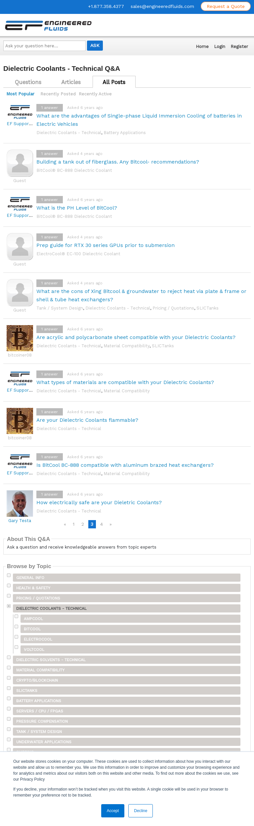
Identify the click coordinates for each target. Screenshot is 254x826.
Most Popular (20, 93)
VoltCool (34, 649)
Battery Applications (125, 132)
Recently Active (95, 93)
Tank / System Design (59, 308)
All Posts (114, 82)
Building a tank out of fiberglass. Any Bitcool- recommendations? (117, 162)
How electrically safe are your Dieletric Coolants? (99, 502)
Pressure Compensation (42, 721)
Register (239, 46)
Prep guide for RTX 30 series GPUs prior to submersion (105, 245)
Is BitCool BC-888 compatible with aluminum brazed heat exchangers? (125, 465)
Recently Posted (58, 93)
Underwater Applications (43, 742)
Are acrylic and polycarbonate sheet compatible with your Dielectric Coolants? (135, 337)
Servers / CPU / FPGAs (39, 711)
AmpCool (33, 618)
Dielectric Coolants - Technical (68, 132)
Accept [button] (113, 810)
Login (219, 46)
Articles (71, 82)
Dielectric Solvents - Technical (51, 659)
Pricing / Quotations (173, 308)
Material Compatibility (126, 345)
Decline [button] (140, 810)
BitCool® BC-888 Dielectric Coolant (74, 170)
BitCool (32, 629)
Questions (28, 82)
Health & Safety (33, 588)
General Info (30, 577)
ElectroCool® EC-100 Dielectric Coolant (78, 253)
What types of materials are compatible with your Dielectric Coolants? (125, 382)
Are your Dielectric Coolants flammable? (87, 420)
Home (202, 46)
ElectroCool (38, 639)
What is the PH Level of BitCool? (76, 208)
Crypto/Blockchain (37, 680)
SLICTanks (207, 308)
